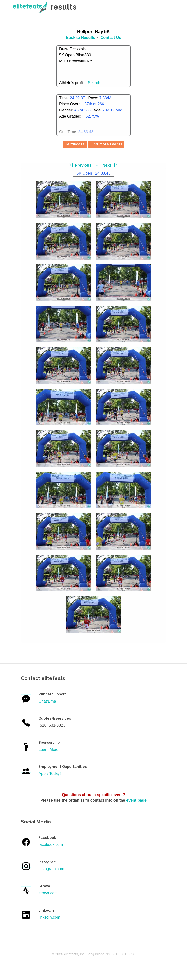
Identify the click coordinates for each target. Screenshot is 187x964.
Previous (80, 165)
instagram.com (51, 869)
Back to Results (80, 37)
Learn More (48, 749)
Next (110, 165)
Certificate (75, 144)
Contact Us (111, 37)
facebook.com (50, 845)
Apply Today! (49, 774)
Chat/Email (47, 701)
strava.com (47, 893)
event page (136, 800)
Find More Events (106, 144)
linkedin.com (49, 917)
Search (94, 83)
